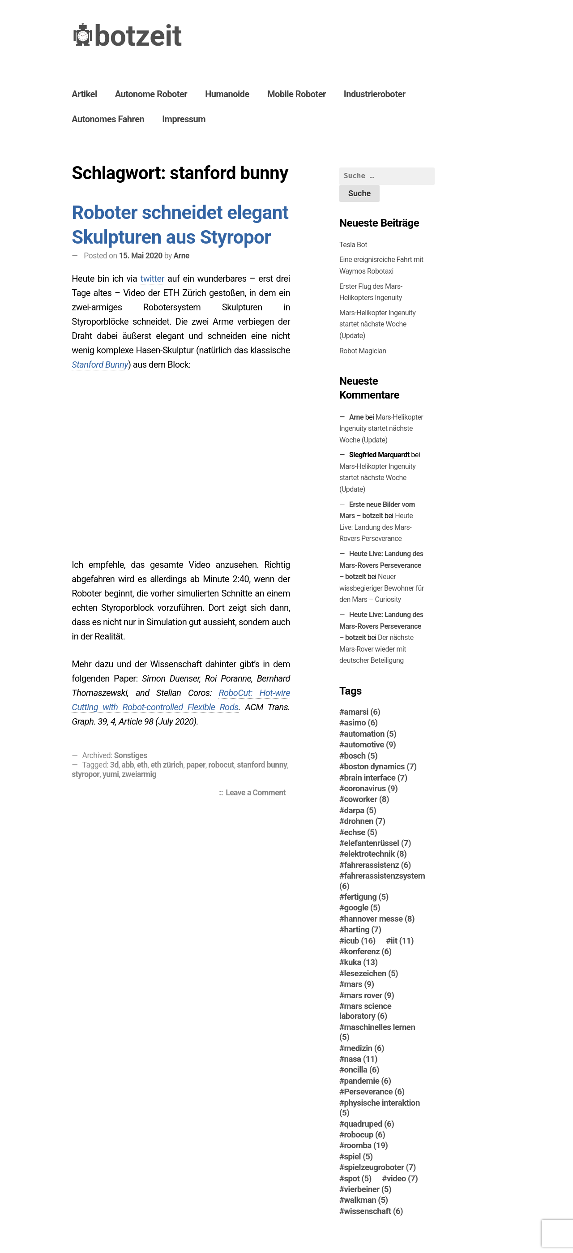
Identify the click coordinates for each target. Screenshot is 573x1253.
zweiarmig (139, 774)
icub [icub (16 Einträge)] (360, 941)
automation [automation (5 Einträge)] (370, 734)
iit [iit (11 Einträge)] (402, 941)
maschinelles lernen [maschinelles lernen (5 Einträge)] (377, 1032)
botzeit (138, 36)
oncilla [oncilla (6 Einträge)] (361, 1070)
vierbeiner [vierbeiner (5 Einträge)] (368, 1189)
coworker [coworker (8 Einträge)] (366, 799)
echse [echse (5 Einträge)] (360, 832)
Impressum (183, 119)
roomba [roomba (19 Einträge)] (366, 1145)
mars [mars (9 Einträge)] (359, 984)
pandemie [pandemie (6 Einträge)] (367, 1081)
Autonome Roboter (151, 94)
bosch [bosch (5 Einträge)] (361, 756)
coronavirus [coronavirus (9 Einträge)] (371, 789)
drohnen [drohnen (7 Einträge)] (364, 821)
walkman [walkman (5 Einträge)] (366, 1200)
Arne (181, 255)
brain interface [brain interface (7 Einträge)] (375, 778)
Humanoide (227, 94)
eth (142, 764)
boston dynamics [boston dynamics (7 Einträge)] (380, 767)
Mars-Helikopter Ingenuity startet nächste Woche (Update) (377, 324)
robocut (221, 764)
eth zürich (166, 764)
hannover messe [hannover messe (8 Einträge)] (379, 919)
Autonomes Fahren (108, 119)
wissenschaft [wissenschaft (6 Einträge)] (373, 1211)
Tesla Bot (353, 244)
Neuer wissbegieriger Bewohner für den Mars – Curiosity (381, 588)
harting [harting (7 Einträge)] (362, 930)
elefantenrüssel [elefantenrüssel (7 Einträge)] (377, 843)
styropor (85, 774)
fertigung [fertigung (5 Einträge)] (366, 897)
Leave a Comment (258, 793)
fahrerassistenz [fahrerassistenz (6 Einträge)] (377, 865)
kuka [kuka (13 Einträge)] (361, 962)
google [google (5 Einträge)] (362, 908)
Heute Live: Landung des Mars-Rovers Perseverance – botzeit (381, 565)
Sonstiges (130, 755)
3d (114, 764)
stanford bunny (262, 764)
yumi (111, 774)
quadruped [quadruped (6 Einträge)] (369, 1124)
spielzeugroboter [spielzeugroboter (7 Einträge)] (380, 1167)
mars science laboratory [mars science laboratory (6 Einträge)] (365, 1011)
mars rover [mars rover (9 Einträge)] (369, 995)
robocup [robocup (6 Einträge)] (364, 1135)
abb (128, 764)
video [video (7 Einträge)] (402, 1179)
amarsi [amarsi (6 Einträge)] (362, 712)
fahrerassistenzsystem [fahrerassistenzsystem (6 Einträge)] (382, 881)
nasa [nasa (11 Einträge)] (361, 1059)
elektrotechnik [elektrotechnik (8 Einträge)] (375, 854)
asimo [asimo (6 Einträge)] (361, 723)
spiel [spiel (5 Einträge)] (358, 1157)
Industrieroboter (375, 94)
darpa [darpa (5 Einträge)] (360, 810)
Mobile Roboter (296, 94)
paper (195, 764)
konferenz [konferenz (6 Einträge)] (368, 952)
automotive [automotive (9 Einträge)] (370, 745)
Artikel (84, 94)
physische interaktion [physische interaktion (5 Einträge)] (379, 1108)
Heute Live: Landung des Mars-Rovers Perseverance (376, 527)
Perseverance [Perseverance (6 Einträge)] (374, 1092)
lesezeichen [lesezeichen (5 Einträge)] (371, 973)
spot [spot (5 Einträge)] (358, 1179)
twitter (152, 278)
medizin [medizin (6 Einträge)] (364, 1048)
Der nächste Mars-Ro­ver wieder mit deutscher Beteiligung (376, 649)
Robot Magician (362, 351)
